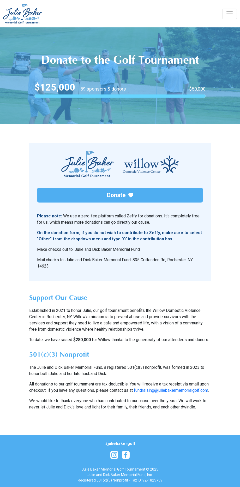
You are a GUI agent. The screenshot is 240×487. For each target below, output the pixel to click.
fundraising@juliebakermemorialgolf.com (171, 390)
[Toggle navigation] (229, 14)
